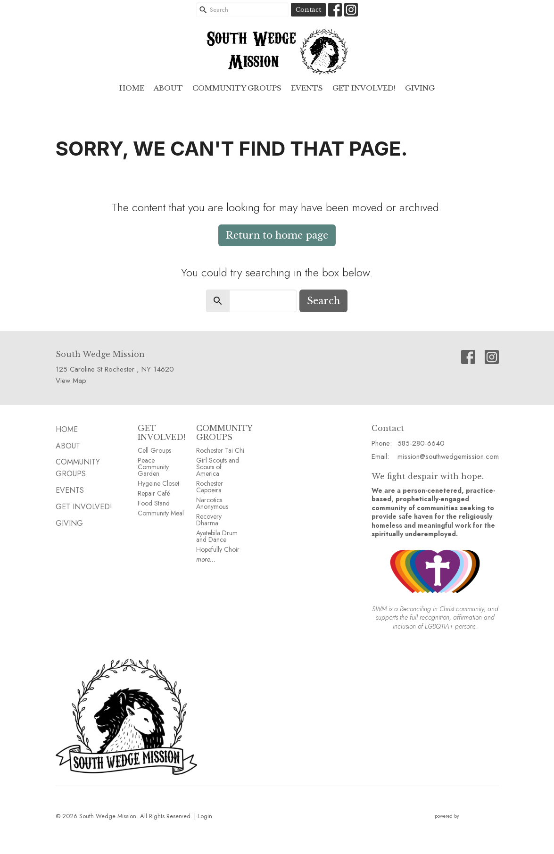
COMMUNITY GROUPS (224, 432)
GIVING (420, 87)
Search (323, 301)
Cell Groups (154, 450)
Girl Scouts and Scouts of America (217, 467)
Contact (308, 10)
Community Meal (161, 513)
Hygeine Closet (158, 483)
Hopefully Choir (218, 549)
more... (205, 559)
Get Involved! (364, 87)
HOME (131, 87)
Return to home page (277, 235)
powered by (467, 816)
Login (205, 816)
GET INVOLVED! (161, 432)
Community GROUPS (236, 87)
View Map (71, 380)
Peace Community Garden (153, 467)
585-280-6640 (421, 443)
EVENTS (307, 87)
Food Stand (154, 503)
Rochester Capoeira (209, 487)
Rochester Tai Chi (220, 450)
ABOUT (168, 87)
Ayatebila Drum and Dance (217, 536)
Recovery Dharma (209, 520)
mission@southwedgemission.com (448, 456)
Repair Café (154, 493)
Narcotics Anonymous (212, 503)
